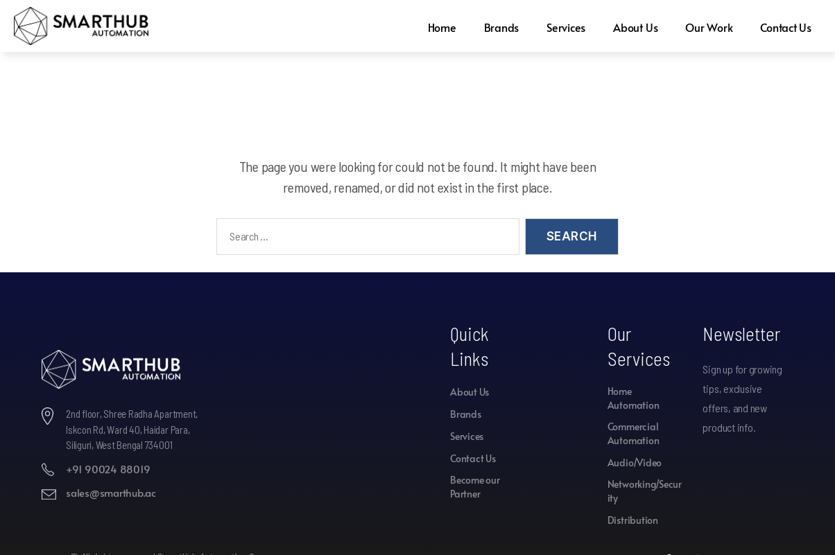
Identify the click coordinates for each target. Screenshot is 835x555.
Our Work (707, 26)
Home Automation (634, 398)
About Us (632, 26)
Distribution (633, 520)
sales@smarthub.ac (111, 492)
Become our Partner (475, 486)
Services (563, 26)
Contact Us (785, 26)
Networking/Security (645, 490)
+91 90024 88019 (108, 468)
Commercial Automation (634, 433)
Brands (497, 26)
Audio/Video (635, 462)
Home (437, 26)
